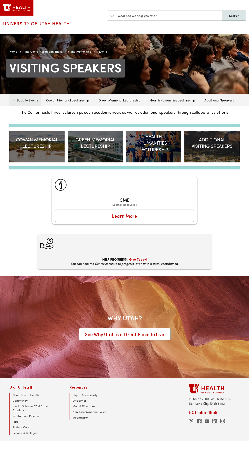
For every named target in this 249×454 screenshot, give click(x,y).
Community (20, 400)
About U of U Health (26, 395)
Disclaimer (79, 400)
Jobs (15, 421)
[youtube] (207, 421)
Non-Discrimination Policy (89, 412)
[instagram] (222, 421)
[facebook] (199, 421)
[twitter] (191, 421)
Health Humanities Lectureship (172, 100)
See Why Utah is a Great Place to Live (124, 334)
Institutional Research (27, 416)
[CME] (124, 200)
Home (13, 51)
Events (102, 51)
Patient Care (21, 427)
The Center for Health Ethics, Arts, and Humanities (58, 51)
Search (234, 15)
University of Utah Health (36, 23)
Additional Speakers (219, 100)
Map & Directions (84, 406)
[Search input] (165, 16)
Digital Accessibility (85, 395)
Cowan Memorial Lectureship (67, 100)
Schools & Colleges (25, 433)
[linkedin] (214, 421)
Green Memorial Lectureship (119, 100)
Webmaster (80, 417)
